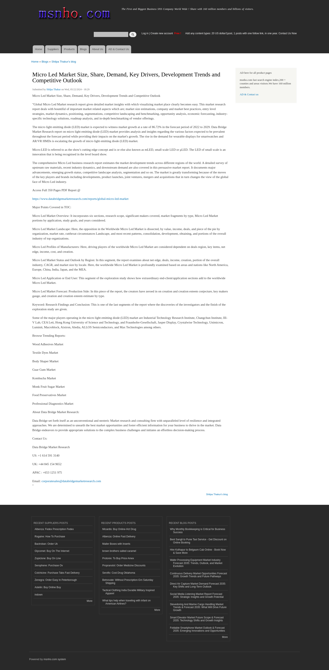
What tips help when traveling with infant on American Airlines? (126, 602)
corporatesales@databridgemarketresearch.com (71, 481)
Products (69, 49)
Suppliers (53, 49)
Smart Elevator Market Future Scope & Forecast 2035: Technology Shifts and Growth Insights (197, 619)
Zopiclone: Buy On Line (48, 558)
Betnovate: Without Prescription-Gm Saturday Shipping (127, 581)
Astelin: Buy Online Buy (48, 587)
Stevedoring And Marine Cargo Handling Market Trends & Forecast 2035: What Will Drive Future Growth (198, 607)
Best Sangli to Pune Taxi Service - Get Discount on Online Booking (198, 541)
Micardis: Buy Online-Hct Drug (119, 529)
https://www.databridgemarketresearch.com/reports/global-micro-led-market (80, 198)
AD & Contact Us (118, 49)
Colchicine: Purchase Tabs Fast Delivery (57, 572)
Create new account (162, 33)
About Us (97, 49)
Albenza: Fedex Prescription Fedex (54, 529)
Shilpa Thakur (53, 89)
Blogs (83, 49)
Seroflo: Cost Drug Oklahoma (118, 572)
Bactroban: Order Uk (46, 543)
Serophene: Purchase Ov (49, 565)
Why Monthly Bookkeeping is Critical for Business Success (197, 531)
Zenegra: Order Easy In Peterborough (56, 579)
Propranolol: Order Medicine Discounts (124, 565)
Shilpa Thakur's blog (63, 61)
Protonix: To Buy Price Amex (118, 558)
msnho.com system (55, 659)
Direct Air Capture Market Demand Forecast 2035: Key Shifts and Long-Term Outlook (198, 585)
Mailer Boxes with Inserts (116, 543)
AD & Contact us (249, 94)
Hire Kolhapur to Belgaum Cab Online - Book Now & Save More (198, 551)
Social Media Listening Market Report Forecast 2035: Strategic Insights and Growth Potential (197, 595)
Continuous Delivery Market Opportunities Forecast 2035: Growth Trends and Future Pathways (198, 575)
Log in (145, 33)
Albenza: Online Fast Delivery (119, 536)
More (89, 600)
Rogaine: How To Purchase (50, 536)
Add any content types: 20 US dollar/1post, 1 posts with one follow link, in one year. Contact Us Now (241, 33)
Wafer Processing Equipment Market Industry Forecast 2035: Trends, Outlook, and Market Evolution (196, 563)
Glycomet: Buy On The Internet (52, 551)
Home (38, 49)
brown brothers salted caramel (119, 551)
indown (39, 594)
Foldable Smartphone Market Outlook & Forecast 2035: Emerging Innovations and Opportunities (197, 629)
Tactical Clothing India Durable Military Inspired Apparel (128, 592)
